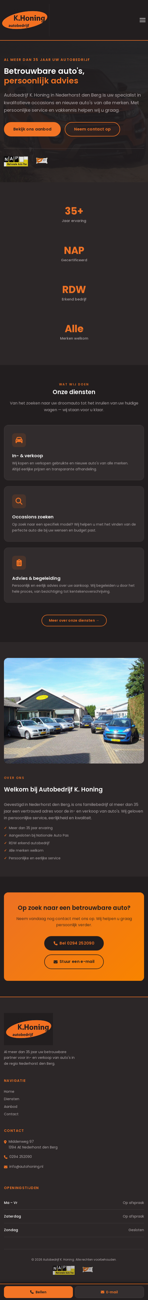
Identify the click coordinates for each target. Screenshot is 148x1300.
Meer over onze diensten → (74, 621)
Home (9, 1091)
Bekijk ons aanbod (32, 129)
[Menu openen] (142, 20)
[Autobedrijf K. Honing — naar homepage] (24, 20)
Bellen (38, 1292)
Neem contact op (92, 129)
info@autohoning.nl (26, 1166)
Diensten (11, 1098)
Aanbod (10, 1106)
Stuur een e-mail (74, 963)
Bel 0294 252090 (74, 945)
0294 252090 (20, 1156)
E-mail (109, 1292)
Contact (11, 1114)
